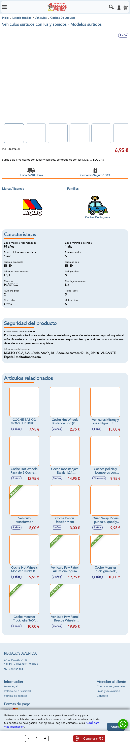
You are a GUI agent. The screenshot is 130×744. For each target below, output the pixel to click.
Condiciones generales (111, 686)
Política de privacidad (17, 691)
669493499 (16, 669)
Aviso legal (10, 686)
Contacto (102, 696)
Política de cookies (15, 696)
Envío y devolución (108, 691)
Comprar (93, 739)
